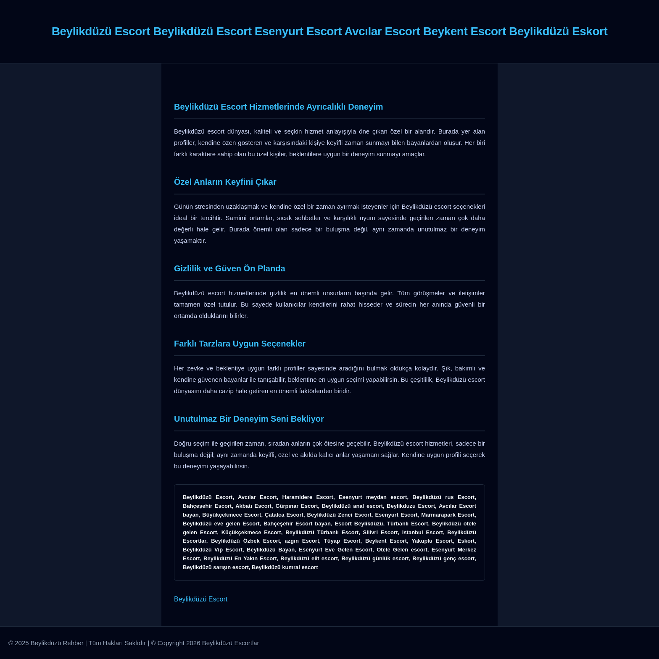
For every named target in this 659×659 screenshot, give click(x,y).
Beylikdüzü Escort (200, 599)
